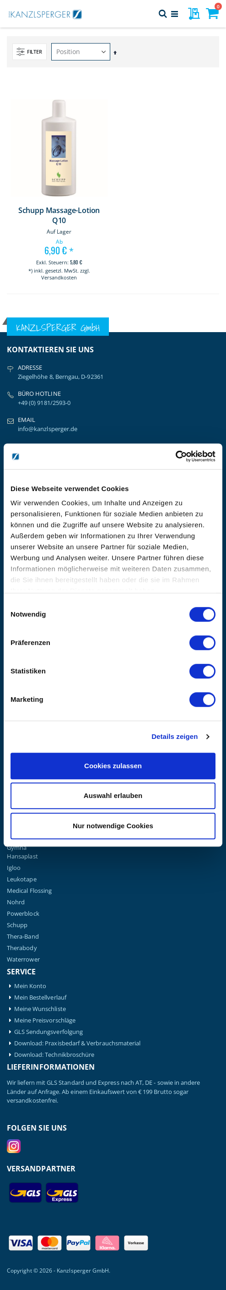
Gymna (17, 848)
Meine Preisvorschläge (44, 1020)
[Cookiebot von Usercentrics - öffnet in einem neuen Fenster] (175, 456)
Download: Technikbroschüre (54, 1055)
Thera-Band (23, 937)
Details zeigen (174, 736)
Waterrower (23, 959)
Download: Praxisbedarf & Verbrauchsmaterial (77, 1043)
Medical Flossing (29, 891)
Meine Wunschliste (40, 1009)
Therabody (22, 948)
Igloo (14, 868)
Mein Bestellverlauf (40, 997)
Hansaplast (22, 856)
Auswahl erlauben (113, 795)
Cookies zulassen (113, 766)
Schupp (17, 925)
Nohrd (16, 902)
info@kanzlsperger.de (47, 429)
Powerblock (23, 914)
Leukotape (22, 879)
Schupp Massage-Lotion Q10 (59, 215)
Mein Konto (30, 986)
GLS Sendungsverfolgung (48, 1032)
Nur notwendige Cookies (113, 826)
